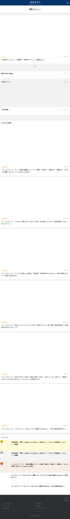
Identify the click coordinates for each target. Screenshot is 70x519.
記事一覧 (39, 503)
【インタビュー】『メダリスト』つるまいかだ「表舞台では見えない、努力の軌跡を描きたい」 (34, 429)
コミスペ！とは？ (7, 503)
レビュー (4, 56)
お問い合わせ (6, 508)
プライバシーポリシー (42, 508)
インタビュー (5, 166)
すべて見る (64, 73)
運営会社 (39, 505)
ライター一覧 (6, 505)
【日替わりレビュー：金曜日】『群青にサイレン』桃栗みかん (22, 60)
